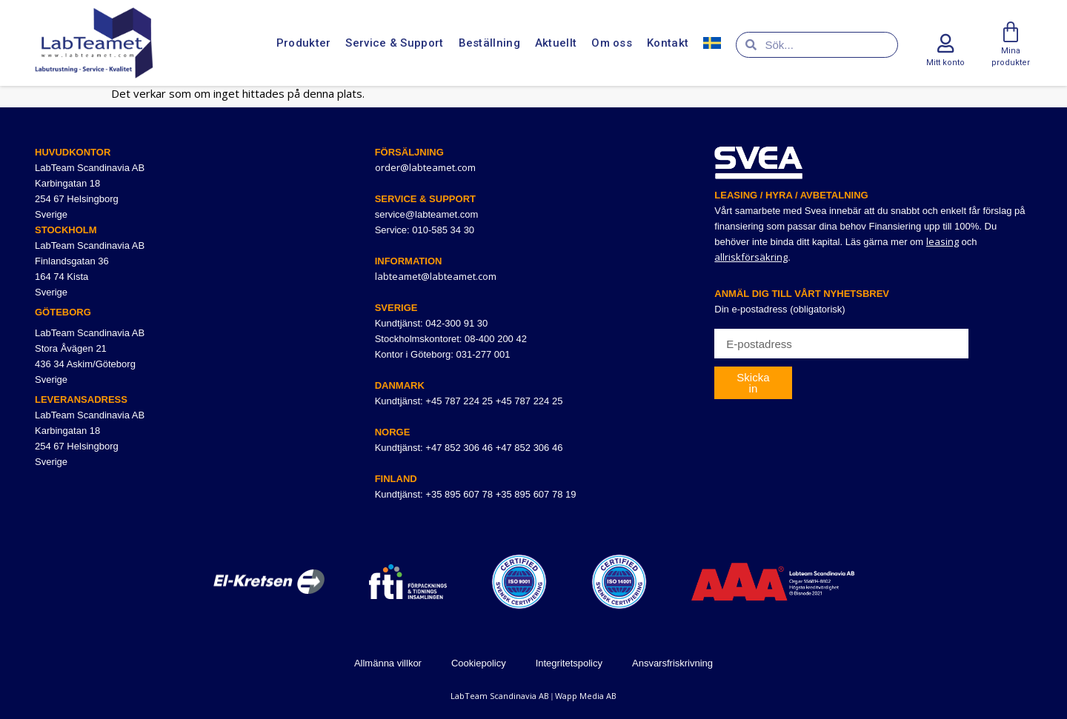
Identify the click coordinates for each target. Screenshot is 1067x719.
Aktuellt (555, 43)
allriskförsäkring (751, 257)
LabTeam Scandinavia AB (500, 695)
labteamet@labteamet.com (435, 276)
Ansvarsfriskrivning (672, 663)
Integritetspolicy (569, 663)
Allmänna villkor (388, 663)
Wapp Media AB (585, 695)
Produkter (303, 43)
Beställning (489, 43)
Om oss (611, 43)
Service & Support (394, 43)
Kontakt (667, 43)
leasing (942, 241)
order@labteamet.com (425, 167)
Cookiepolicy (478, 663)
